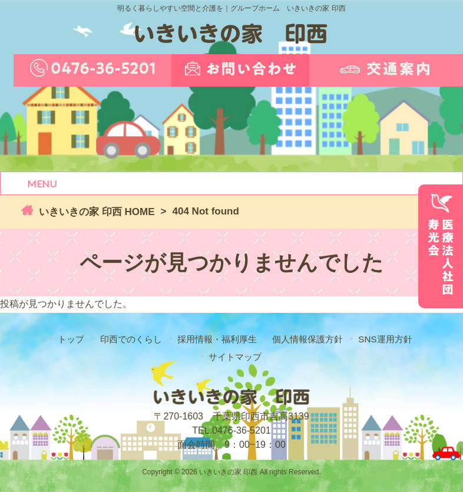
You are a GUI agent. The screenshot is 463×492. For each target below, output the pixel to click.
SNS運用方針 (385, 339)
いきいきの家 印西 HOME (95, 211)
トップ (71, 339)
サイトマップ (235, 357)
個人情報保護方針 (307, 339)
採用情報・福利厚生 (217, 339)
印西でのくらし (131, 339)
